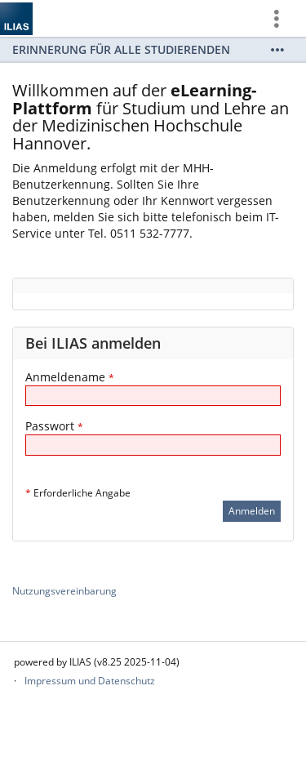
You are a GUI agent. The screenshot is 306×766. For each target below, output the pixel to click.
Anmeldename (69, 377)
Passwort (54, 426)
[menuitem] (282, 18)
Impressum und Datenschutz (89, 681)
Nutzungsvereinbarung (64, 591)
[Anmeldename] (153, 395)
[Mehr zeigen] (277, 50)
